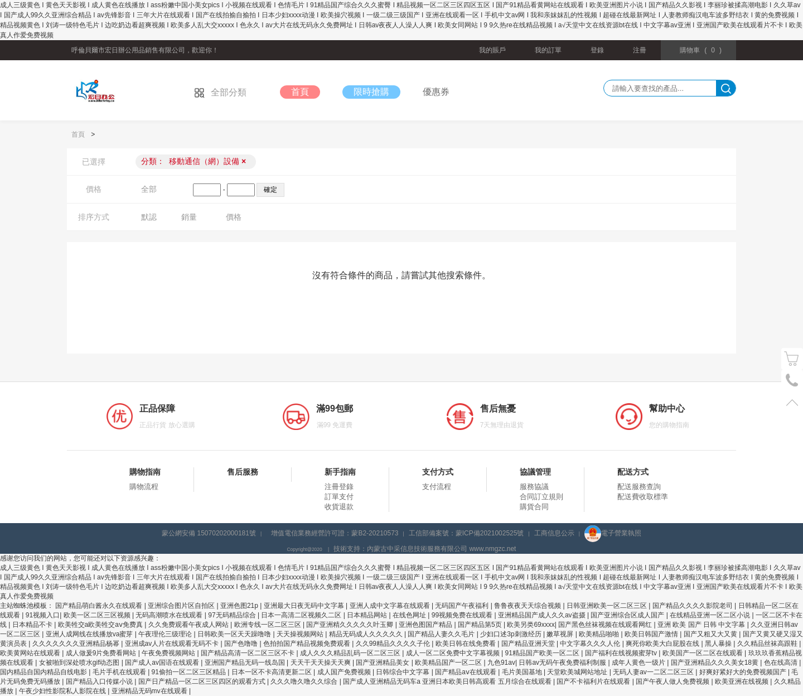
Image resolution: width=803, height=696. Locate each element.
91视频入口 (43, 615)
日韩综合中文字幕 (403, 672)
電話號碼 (792, 381)
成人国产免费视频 (345, 672)
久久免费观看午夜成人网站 (189, 625)
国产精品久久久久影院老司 (693, 606)
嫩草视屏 (560, 634)
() (701, 50)
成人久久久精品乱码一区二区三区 (351, 653)
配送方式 (633, 471)
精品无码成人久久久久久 (366, 634)
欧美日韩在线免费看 (466, 643)
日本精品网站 (368, 615)
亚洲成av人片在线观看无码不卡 (173, 643)
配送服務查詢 (639, 486)
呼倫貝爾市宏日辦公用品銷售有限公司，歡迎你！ (145, 50)
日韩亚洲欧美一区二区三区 (608, 606)
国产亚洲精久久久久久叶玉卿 (350, 625)
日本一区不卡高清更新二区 (272, 672)
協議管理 (535, 471)
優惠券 (436, 91)
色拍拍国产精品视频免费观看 (307, 643)
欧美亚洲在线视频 (742, 681)
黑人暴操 (719, 643)
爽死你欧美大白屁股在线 (663, 643)
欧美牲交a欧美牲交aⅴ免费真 (101, 625)
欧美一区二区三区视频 (98, 615)
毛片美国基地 (523, 672)
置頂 (792, 402)
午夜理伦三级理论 (166, 634)
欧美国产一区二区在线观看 (703, 653)
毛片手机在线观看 (120, 672)
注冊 (639, 50)
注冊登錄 (339, 486)
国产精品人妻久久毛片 (442, 634)
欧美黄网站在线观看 (31, 653)
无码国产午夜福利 (462, 606)
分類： (193, 161)
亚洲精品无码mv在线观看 (150, 691)
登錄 (597, 50)
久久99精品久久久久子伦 (394, 643)
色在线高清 (781, 662)
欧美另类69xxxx (530, 625)
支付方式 (437, 471)
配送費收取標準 (642, 496)
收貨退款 (339, 506)
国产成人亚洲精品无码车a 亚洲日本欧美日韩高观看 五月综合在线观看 (448, 681)
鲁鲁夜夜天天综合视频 (528, 606)
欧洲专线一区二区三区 (268, 625)
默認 (149, 216)
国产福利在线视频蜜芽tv (622, 653)
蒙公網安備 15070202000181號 (209, 533)
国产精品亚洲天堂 (529, 643)
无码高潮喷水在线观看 (170, 615)
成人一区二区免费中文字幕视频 (453, 653)
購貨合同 (534, 506)
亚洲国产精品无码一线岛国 (246, 662)
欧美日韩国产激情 (652, 634)
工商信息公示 (554, 533)
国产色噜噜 (241, 643)
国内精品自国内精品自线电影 (44, 672)
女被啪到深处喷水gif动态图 (80, 662)
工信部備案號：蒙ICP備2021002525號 (466, 533)
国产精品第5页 (481, 625)
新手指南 (340, 471)
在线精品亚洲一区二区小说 (711, 615)
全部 (149, 189)
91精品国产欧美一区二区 (543, 653)
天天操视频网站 (301, 634)
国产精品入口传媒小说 (100, 681)
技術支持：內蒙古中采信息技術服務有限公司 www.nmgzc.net (424, 549)
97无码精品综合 (233, 615)
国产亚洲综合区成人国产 (628, 615)
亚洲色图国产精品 (426, 625)
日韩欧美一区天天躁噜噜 (235, 634)
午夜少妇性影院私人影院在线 (63, 691)
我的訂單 (548, 50)
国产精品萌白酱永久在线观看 (99, 606)
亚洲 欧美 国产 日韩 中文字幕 (702, 625)
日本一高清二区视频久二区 (302, 615)
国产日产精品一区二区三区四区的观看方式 (202, 681)
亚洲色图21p (240, 606)
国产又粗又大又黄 (711, 634)
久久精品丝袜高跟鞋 (768, 643)
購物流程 (143, 486)
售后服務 (242, 471)
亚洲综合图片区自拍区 (182, 606)
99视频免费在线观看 (463, 615)
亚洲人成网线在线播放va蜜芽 (90, 634)
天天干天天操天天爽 (321, 662)
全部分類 (220, 92)
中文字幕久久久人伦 (591, 643)
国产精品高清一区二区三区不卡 (248, 653)
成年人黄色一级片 (639, 662)
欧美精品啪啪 (600, 634)
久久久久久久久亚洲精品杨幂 (76, 643)
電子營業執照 (612, 533)
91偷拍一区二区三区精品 (190, 672)
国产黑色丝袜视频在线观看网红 (606, 625)
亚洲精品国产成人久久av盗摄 (542, 615)
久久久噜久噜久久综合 (304, 681)
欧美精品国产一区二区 (449, 662)
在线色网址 (410, 615)
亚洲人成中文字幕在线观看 (391, 606)
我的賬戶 (492, 50)
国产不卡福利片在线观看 (594, 681)
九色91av (501, 662)
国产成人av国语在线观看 (163, 662)
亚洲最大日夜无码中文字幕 (305, 606)
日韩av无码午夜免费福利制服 (563, 662)
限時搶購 (371, 91)
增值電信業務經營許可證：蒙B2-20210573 (334, 533)
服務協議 (534, 486)
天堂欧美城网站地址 (578, 672)
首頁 (300, 91)
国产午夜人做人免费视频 (673, 681)
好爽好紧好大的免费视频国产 (743, 672)
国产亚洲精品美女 (383, 662)
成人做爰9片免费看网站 (102, 653)
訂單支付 (339, 496)
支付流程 (436, 486)
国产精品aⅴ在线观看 (466, 672)
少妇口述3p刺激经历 (511, 634)
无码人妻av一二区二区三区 (654, 672)
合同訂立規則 (541, 496)
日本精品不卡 (33, 625)
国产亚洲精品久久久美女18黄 (716, 662)
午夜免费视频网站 (169, 653)
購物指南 (145, 471)
